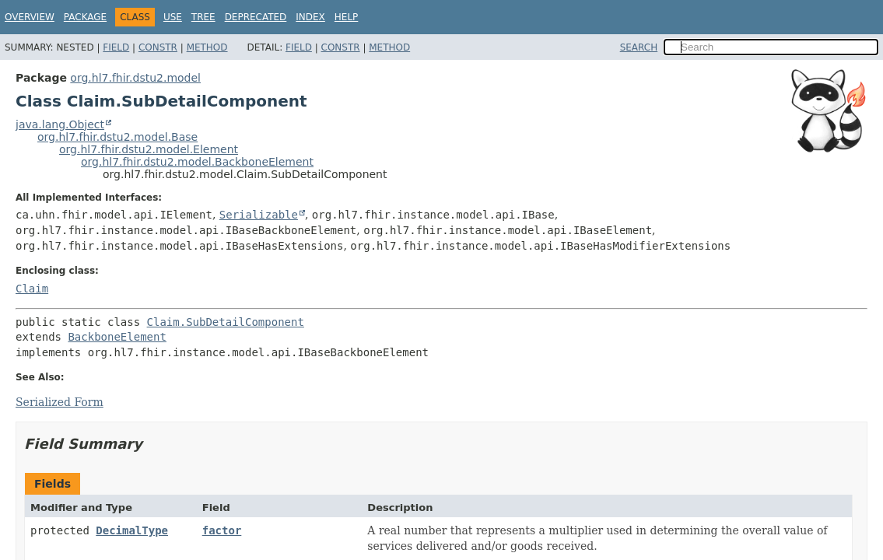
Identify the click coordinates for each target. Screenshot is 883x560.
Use (172, 17)
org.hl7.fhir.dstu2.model (135, 78)
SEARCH (639, 47)
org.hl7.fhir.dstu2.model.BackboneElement (197, 162)
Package (85, 17)
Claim (32, 288)
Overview (29, 17)
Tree (203, 17)
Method (207, 47)
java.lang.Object (60, 124)
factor (222, 530)
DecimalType (132, 530)
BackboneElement (117, 337)
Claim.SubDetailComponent (225, 322)
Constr (157, 47)
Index (310, 17)
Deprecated (256, 17)
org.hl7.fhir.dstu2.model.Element (148, 149)
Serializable (258, 214)
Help (347, 17)
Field (116, 47)
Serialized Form (59, 402)
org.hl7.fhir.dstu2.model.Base (117, 137)
